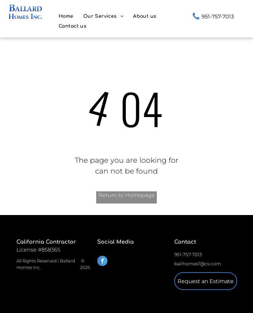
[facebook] (102, 262)
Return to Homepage (126, 195)
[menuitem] (66, 16)
